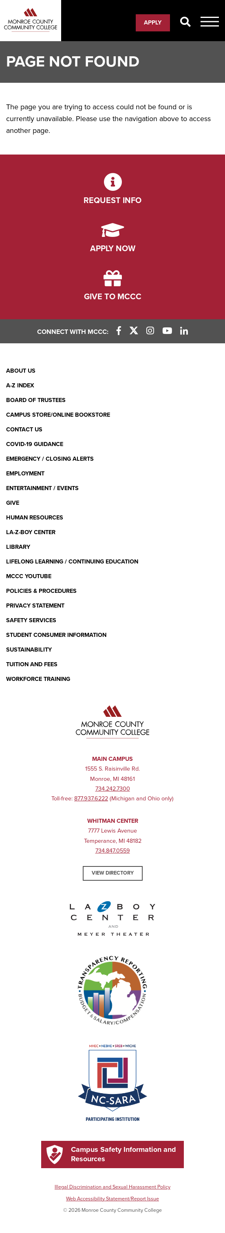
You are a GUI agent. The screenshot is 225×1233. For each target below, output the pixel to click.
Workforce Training (38, 679)
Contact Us (24, 429)
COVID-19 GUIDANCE (34, 444)
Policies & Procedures (41, 591)
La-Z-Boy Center (30, 532)
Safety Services (31, 620)
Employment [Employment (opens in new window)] (25, 473)
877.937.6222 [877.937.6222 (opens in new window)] (91, 798)
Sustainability (29, 649)
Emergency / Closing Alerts (50, 458)
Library (18, 547)
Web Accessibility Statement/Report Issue (112, 1198)
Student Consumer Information (56, 635)
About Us (20, 370)
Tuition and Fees (31, 664)
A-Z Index (20, 385)
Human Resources (34, 517)
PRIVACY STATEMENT (35, 605)
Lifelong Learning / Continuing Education (72, 561)
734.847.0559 (112, 850)
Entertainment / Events (42, 488)
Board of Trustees (36, 400)
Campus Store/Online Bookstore (58, 414)
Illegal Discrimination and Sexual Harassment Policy (112, 1187)
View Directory (113, 873)
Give (12, 502)
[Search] (185, 22)
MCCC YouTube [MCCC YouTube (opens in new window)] (28, 576)
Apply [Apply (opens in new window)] (153, 22)
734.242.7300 (112, 788)
